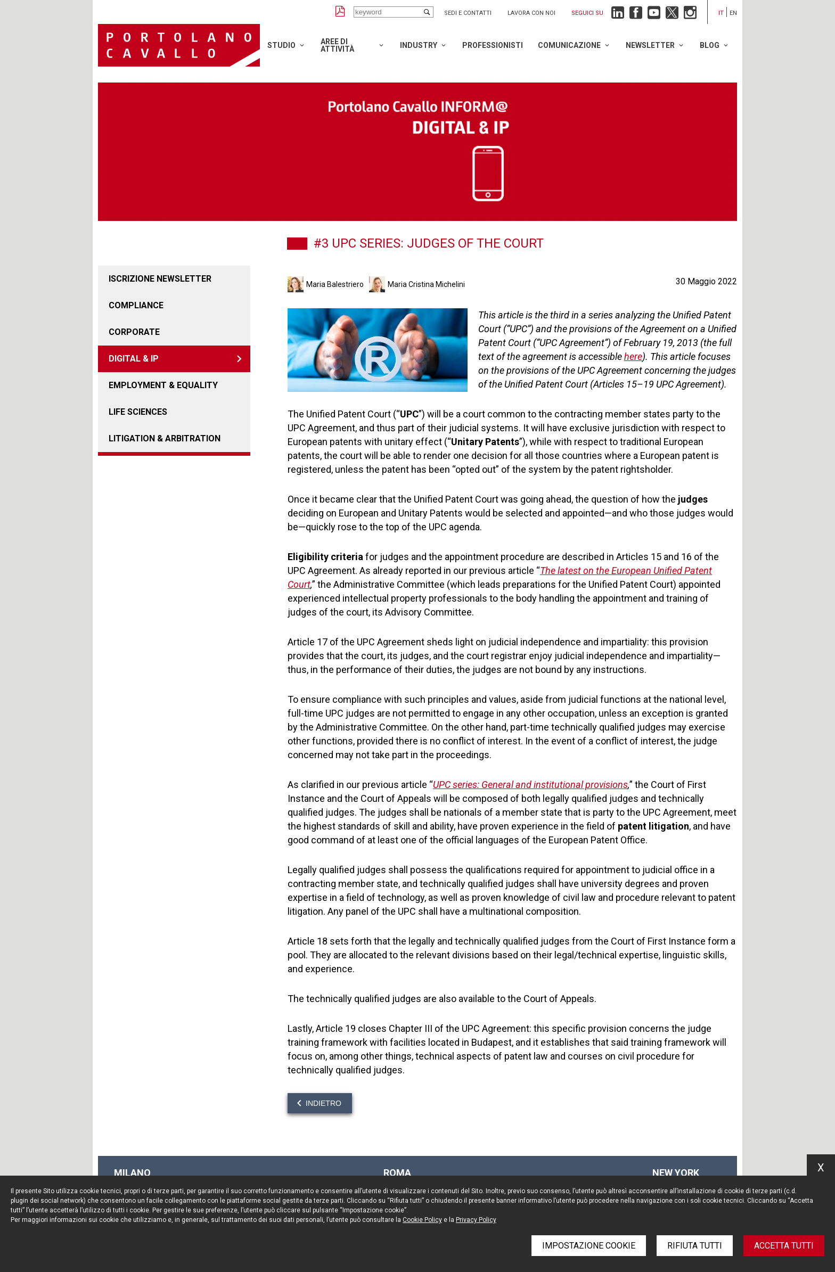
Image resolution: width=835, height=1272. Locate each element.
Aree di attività (337, 45)
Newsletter (650, 45)
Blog (709, 45)
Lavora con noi (531, 13)
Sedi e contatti (468, 13)
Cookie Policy (422, 1220)
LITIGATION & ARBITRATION (164, 438)
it (721, 13)
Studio (281, 45)
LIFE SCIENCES (138, 412)
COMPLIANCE (136, 305)
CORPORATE (134, 332)
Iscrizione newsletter (160, 279)
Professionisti (492, 45)
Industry (418, 45)
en (733, 13)
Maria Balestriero (335, 284)
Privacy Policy (476, 1220)
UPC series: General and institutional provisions (530, 784)
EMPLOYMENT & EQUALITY (163, 385)
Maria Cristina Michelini (426, 284)
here (633, 356)
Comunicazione (569, 45)
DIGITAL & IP (134, 359)
